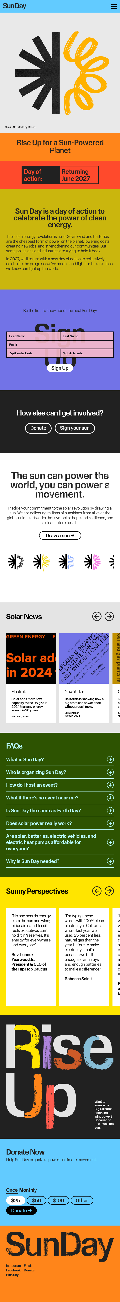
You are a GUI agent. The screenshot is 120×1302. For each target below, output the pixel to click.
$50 (36, 1200)
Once (12, 1190)
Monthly (28, 1190)
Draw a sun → (60, 535)
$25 (15, 1200)
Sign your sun (75, 428)
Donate (38, 428)
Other (82, 1200)
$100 (58, 1200)
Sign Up (60, 368)
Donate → (21, 1210)
